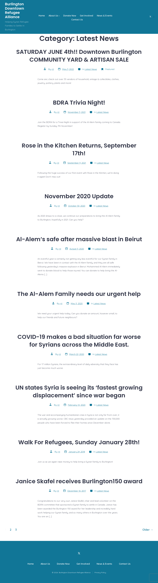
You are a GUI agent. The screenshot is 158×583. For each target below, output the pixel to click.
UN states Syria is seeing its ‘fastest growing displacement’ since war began (79, 391)
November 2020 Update (79, 196)
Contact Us (77, 19)
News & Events (104, 15)
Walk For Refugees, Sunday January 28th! (79, 442)
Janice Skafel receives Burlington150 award (79, 481)
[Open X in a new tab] (150, 16)
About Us (54, 15)
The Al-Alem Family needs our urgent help (79, 294)
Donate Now (69, 15)
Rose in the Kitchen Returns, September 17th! (79, 149)
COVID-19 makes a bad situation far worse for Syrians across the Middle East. (79, 341)
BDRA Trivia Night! (79, 103)
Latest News (91, 69)
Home (42, 15)
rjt (53, 69)
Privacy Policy (100, 572)
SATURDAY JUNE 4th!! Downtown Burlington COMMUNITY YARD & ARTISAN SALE (79, 56)
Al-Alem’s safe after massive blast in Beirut (79, 239)
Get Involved (86, 15)
